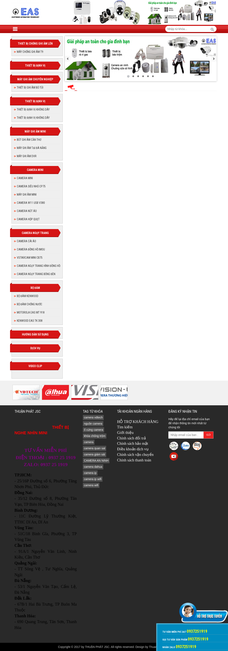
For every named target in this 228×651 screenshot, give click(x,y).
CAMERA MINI (25, 178)
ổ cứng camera (93, 429)
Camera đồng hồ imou (31, 249)
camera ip (90, 473)
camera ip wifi (92, 479)
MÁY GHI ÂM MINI (26, 194)
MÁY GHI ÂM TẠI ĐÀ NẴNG (32, 148)
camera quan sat (94, 448)
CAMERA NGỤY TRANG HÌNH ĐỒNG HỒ (38, 265)
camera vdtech (93, 417)
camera (88, 442)
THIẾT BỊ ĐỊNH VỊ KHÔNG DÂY (33, 109)
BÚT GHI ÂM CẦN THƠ (29, 139)
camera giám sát (94, 454)
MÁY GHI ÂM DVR (26, 156)
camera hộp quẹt (28, 219)
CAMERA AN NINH (96, 460)
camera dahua (93, 466)
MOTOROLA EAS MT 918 (30, 312)
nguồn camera (93, 423)
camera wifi (91, 485)
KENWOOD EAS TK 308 (29, 320)
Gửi (208, 434)
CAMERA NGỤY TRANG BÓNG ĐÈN (36, 274)
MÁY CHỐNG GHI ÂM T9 (30, 51)
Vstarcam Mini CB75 (29, 257)
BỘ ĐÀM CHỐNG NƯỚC (29, 304)
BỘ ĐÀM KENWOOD (27, 296)
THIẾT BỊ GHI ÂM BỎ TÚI (30, 87)
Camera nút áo (27, 211)
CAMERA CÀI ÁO (26, 241)
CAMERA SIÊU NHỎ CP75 (31, 186)
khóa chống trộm (94, 436)
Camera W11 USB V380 (31, 202)
